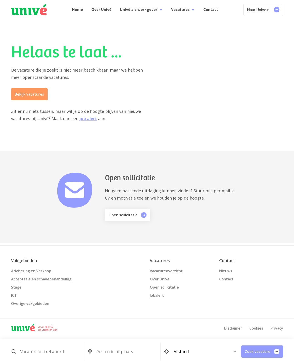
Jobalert (157, 295)
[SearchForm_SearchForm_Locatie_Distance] (203, 351)
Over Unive (160, 279)
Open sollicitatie (128, 217)
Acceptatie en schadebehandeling (41, 279)
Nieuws (225, 270)
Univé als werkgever (141, 10)
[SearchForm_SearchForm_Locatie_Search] (126, 351)
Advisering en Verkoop (31, 270)
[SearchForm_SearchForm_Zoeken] (50, 351)
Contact (208, 10)
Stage (16, 287)
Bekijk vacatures (29, 96)
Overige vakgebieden (30, 303)
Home (79, 10)
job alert (88, 121)
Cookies (256, 328)
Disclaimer (233, 328)
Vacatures (182, 10)
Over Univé (102, 10)
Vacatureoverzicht (166, 270)
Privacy (276, 328)
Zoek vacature (262, 351)
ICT (14, 295)
